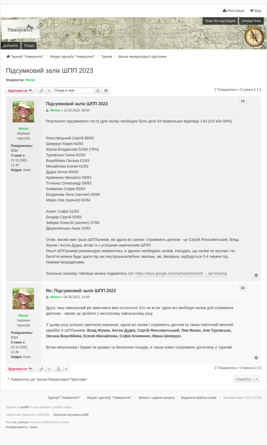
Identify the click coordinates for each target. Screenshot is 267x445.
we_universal (20, 422)
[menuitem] (233, 10)
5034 (14, 151)
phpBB (24, 407)
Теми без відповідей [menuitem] (220, 21)
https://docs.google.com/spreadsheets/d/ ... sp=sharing (181, 273)
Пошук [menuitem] (29, 46)
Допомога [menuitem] (10, 46)
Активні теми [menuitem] (251, 21)
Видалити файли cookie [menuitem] (199, 398)
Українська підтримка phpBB (71, 414)
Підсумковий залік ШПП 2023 (49, 70)
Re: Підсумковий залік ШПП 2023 (81, 290)
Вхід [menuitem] (255, 11)
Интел (30, 80)
